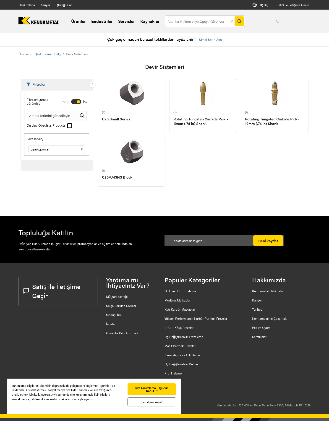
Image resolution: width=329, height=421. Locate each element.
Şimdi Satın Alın (210, 39)
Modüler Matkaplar (177, 300)
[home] (38, 23)
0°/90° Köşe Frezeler (178, 327)
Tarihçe (257, 309)
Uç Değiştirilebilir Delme (181, 364)
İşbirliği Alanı (65, 5)
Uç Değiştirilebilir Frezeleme (183, 336)
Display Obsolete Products (49, 125)
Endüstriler (102, 21)
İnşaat (37, 54)
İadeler (110, 324)
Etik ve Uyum (261, 327)
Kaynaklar (149, 21)
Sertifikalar (259, 336)
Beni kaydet (268, 240)
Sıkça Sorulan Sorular (121, 305)
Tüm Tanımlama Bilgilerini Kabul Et (152, 389)
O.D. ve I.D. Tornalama (180, 291)
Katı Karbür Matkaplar (179, 309)
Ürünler (78, 21)
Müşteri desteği (117, 296)
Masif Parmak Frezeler (180, 345)
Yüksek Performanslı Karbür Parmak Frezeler (195, 318)
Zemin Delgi (53, 54)
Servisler (126, 21)
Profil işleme (173, 373)
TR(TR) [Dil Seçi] (260, 5)
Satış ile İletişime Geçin (293, 5)
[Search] (239, 21)
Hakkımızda (26, 5)
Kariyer (45, 5)
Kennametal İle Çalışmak (269, 318)
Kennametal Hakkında (267, 291)
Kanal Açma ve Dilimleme (182, 355)
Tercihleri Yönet (151, 402)
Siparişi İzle (114, 314)
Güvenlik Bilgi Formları (122, 333)
